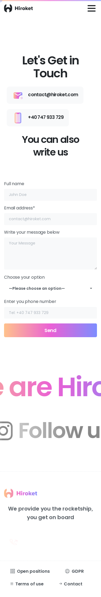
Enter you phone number (50, 308)
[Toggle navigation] (91, 8)
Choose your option (50, 282)
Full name (50, 191)
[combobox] (50, 288)
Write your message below (50, 249)
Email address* (50, 215)
